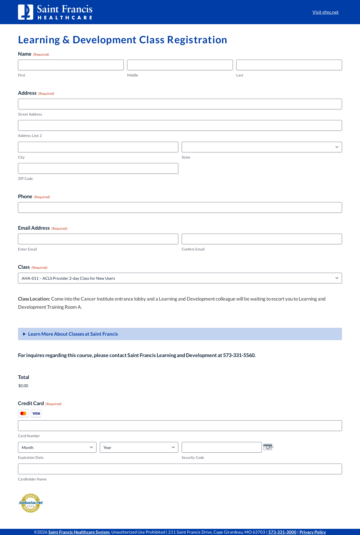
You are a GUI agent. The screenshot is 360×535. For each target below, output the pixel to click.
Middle (132, 75)
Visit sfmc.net (325, 12)
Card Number (29, 436)
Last (239, 75)
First (21, 75)
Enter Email (27, 249)
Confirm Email (193, 249)
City (21, 157)
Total (23, 377)
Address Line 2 (30, 135)
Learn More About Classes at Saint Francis (73, 334)
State (186, 157)
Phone (34, 196)
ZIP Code (25, 178)
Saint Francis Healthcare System (79, 531)
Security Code (193, 457)
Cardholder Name (32, 479)
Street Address (30, 114)
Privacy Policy (313, 531)
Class (33, 267)
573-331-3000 (282, 531)
